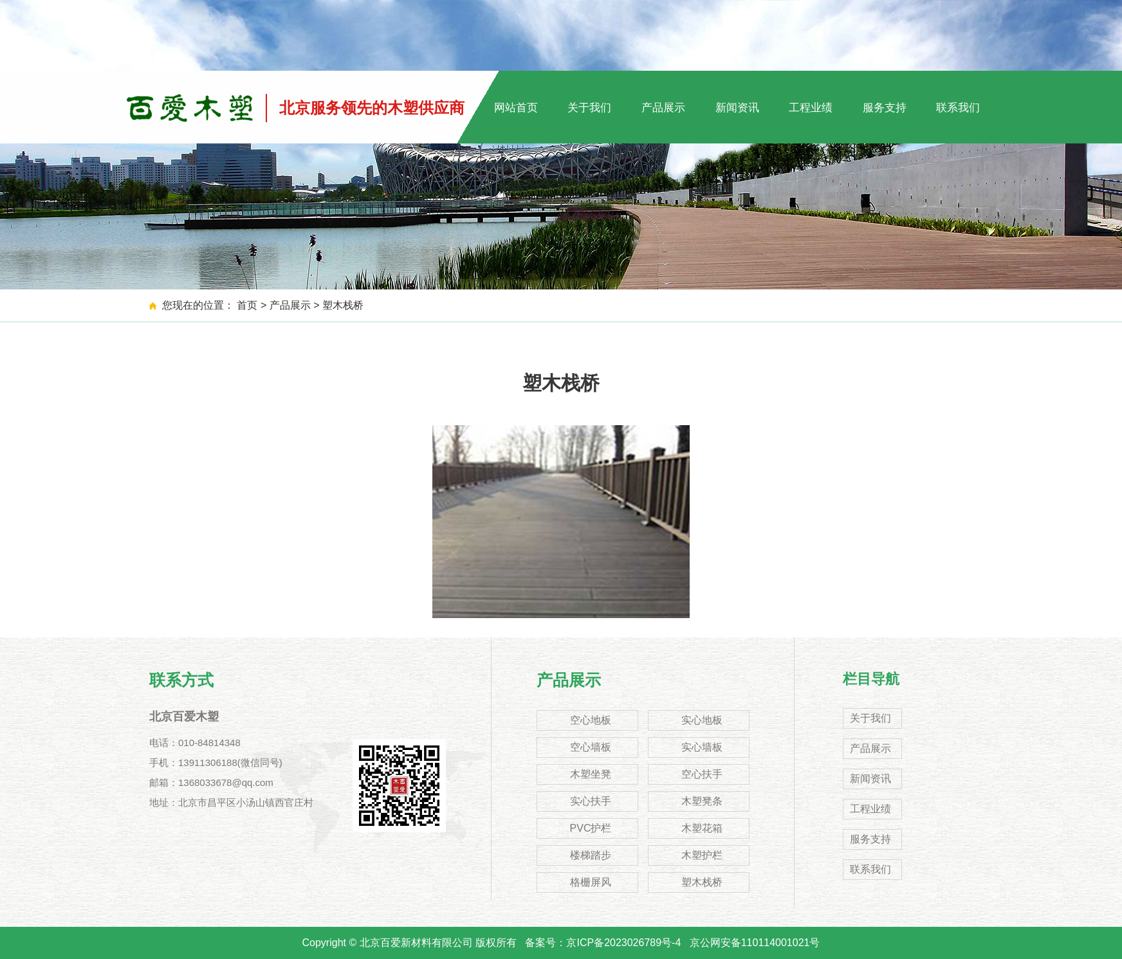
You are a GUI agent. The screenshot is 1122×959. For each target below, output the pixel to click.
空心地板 (590, 720)
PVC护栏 (591, 828)
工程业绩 (810, 108)
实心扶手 (590, 801)
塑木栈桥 (342, 305)
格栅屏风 (590, 882)
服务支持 (884, 108)
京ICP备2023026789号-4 (623, 942)
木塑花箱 (701, 828)
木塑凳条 (701, 801)
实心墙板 (701, 747)
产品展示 (663, 108)
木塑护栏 (701, 855)
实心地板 (701, 720)
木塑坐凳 (590, 774)
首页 (247, 305)
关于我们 (589, 108)
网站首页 (516, 108)
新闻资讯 (737, 108)
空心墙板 (590, 747)
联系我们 (958, 108)
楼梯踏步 (590, 855)
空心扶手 (701, 774)
